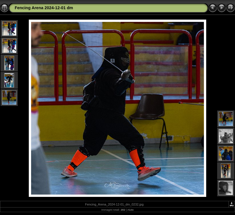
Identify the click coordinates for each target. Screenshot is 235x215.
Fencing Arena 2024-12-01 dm (44, 7)
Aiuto (130, 209)
